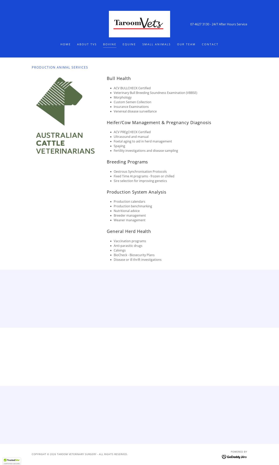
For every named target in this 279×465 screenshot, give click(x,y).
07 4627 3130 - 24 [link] (202, 24)
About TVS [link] (87, 44)
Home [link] (65, 44)
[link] (139, 24)
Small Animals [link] (156, 44)
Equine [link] (129, 44)
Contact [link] (210, 44)
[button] (12, 461)
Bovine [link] (109, 44)
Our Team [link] (186, 44)
